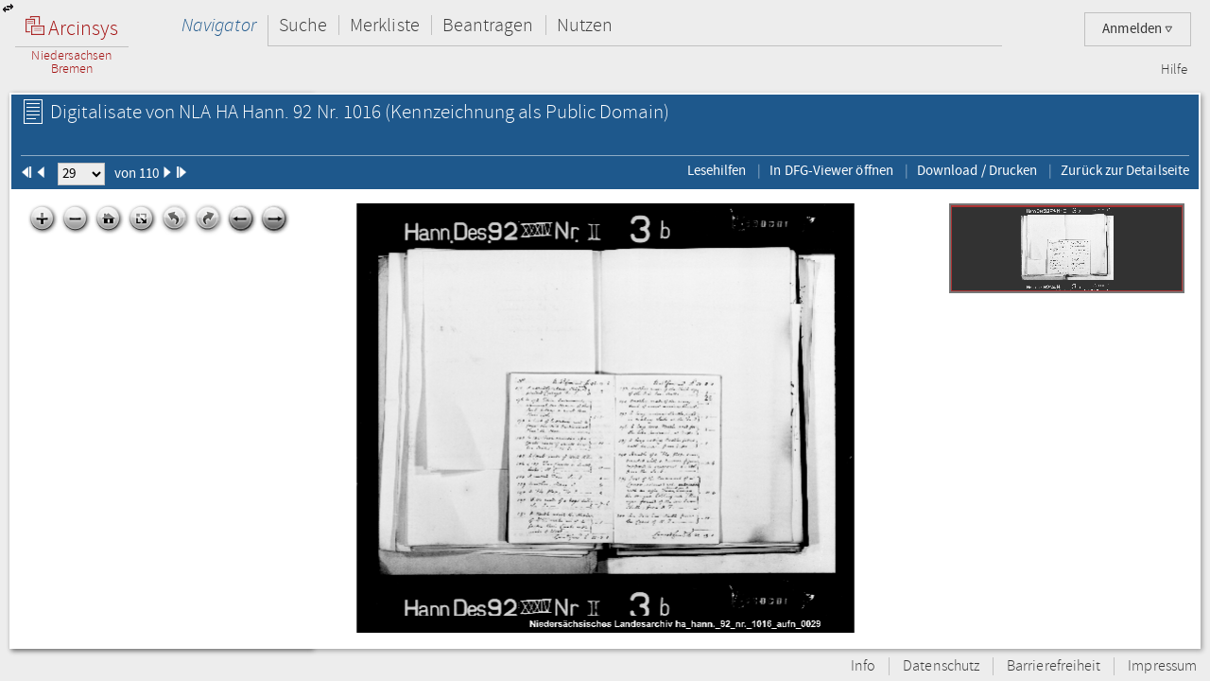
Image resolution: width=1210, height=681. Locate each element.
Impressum (1162, 666)
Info (863, 666)
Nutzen (585, 25)
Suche (303, 25)
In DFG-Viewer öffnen (831, 170)
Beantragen (488, 25)
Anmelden (1137, 29)
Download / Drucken (977, 170)
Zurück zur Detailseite (1125, 170)
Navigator (219, 25)
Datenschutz (941, 666)
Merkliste (385, 25)
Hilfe (1174, 70)
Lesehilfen (717, 170)
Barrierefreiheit (1053, 666)
